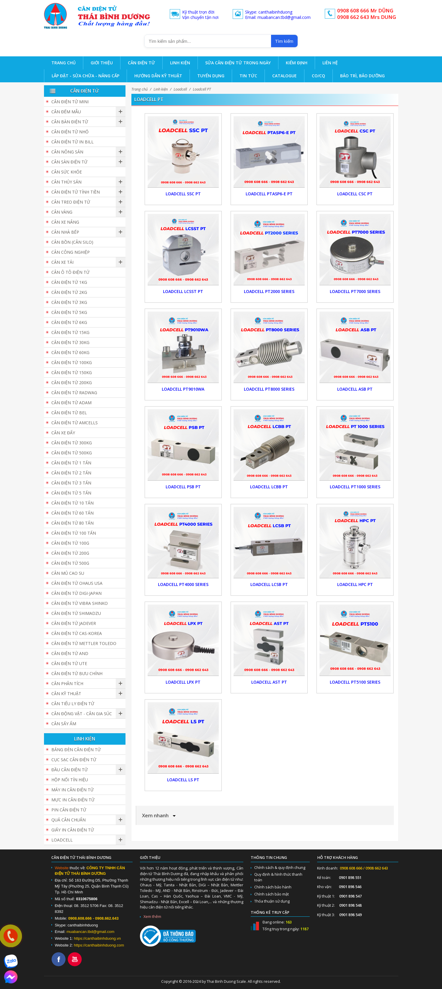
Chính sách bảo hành (272, 887)
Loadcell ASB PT (355, 389)
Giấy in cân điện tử (72, 830)
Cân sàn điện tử (69, 162)
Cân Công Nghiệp (70, 252)
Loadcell (180, 89)
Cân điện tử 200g (70, 553)
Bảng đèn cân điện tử (76, 749)
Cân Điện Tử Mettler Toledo (83, 643)
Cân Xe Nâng (65, 222)
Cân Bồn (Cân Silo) (72, 242)
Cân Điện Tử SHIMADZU (76, 613)
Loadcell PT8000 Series (269, 389)
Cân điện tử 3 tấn (71, 483)
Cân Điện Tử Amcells (74, 422)
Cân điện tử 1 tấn (71, 463)
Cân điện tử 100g (70, 543)
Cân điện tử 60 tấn (72, 513)
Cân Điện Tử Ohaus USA (76, 583)
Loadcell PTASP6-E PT (269, 194)
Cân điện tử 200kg (71, 382)
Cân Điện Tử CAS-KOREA (76, 633)
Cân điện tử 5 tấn (71, 493)
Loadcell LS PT (183, 779)
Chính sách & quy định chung (279, 867)
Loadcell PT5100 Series (355, 682)
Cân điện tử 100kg (71, 362)
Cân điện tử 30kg (70, 342)
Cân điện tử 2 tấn (71, 473)
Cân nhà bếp (65, 232)
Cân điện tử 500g (70, 563)
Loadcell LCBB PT (269, 486)
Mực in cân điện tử (72, 800)
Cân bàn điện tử (69, 122)
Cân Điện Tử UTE (69, 663)
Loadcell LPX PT (183, 682)
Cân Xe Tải (62, 262)
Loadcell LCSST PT (183, 291)
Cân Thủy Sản (66, 182)
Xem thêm (152, 916)
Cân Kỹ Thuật (66, 693)
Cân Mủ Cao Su (67, 573)
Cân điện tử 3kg (69, 302)
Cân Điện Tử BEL (69, 412)
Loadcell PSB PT (183, 486)
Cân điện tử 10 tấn (72, 503)
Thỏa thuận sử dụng (272, 901)
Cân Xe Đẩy (63, 432)
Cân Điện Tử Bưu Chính (76, 673)
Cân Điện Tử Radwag (74, 392)
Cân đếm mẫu (66, 111)
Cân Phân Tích (67, 683)
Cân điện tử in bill (72, 142)
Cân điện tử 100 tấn (73, 533)
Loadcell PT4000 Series (183, 584)
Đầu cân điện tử (69, 769)
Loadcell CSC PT (355, 194)
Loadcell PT (202, 89)
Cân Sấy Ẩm (63, 723)
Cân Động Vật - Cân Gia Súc (81, 713)
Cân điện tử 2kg (69, 292)
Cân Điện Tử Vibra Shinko (79, 603)
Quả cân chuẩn (68, 820)
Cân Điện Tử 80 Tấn (72, 523)
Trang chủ (139, 89)
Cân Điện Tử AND (69, 653)
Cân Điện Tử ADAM (71, 402)
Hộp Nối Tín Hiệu (69, 779)
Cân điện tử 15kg (70, 332)
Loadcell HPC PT (355, 584)
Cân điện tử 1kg (69, 282)
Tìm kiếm (284, 41)
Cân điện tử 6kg (69, 322)
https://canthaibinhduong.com (99, 945)
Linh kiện (161, 89)
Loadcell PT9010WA (183, 389)
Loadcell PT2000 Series (269, 291)
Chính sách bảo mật (271, 894)
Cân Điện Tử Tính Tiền (75, 192)
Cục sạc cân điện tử (73, 759)
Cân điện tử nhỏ (70, 132)
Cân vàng (61, 212)
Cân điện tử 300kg (71, 443)
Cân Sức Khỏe (66, 172)
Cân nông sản (67, 152)
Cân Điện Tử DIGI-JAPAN (76, 593)
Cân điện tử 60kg (70, 352)
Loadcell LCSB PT (269, 584)
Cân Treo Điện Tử (70, 202)
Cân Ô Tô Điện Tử (70, 272)
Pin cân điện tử (68, 810)
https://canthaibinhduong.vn (97, 938)
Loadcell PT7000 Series (355, 291)
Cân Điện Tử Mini (70, 101)
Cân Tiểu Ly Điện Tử (72, 703)
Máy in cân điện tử (72, 789)
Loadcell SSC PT (183, 194)
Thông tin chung (269, 857)
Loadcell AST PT (269, 682)
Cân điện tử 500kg (71, 453)
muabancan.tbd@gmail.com (90, 931)
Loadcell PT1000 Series (355, 486)
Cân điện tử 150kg (71, 372)
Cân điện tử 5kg (69, 312)
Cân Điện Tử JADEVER (73, 623)
